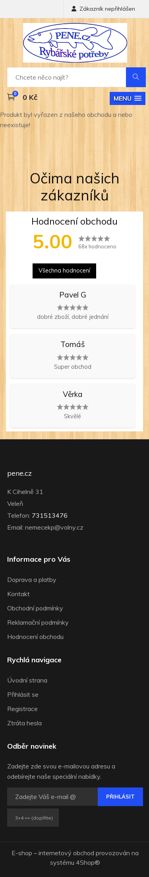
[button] (127, 98)
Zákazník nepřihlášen (103, 8)
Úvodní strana (27, 680)
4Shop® (88, 862)
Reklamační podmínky (38, 622)
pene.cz (19, 473)
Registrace (22, 709)
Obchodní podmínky (35, 608)
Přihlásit (120, 796)
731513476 (50, 515)
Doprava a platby (31, 579)
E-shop (22, 853)
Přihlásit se (23, 694)
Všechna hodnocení (64, 270)
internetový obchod (66, 853)
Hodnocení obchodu (35, 637)
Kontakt (18, 594)
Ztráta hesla (24, 723)
